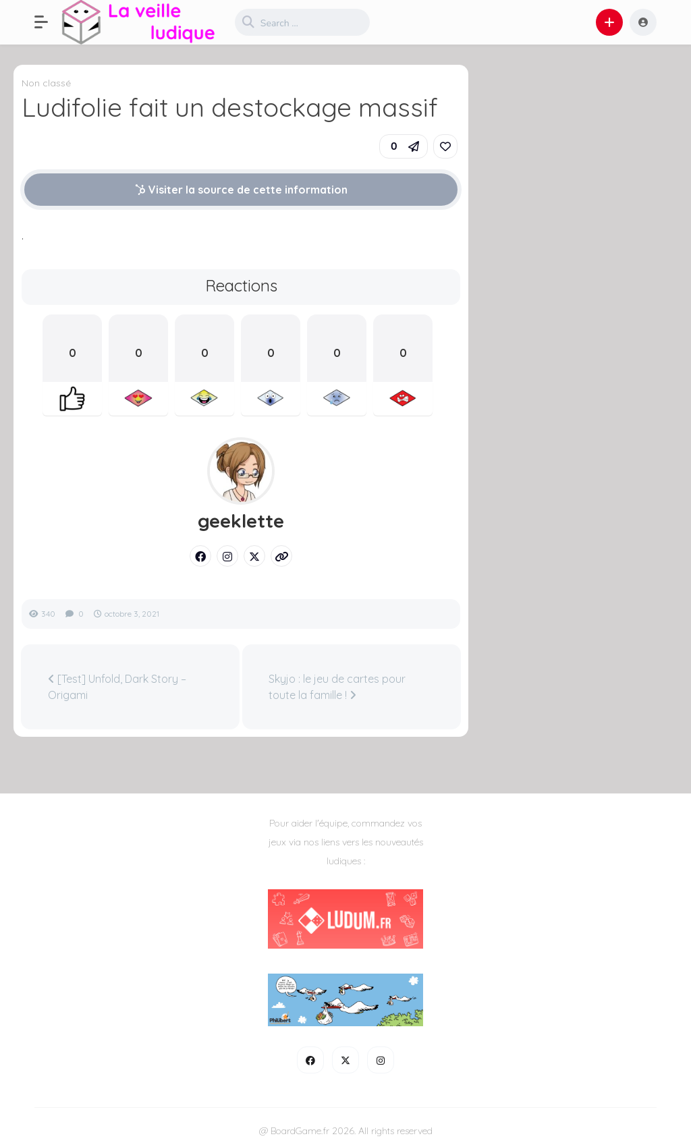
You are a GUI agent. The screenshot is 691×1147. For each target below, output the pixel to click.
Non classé (46, 83)
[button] (47, 22)
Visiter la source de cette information (241, 189)
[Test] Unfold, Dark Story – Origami (117, 687)
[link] (445, 146)
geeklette (241, 521)
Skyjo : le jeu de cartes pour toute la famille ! (337, 687)
